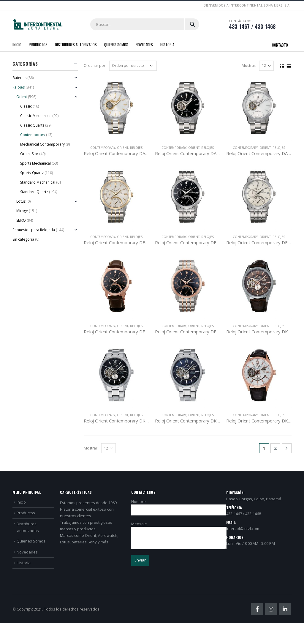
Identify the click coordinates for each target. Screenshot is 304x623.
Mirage (22, 210)
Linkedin (285, 609)
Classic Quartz (32, 125)
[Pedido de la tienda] (133, 66)
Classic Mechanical (35, 115)
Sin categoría (23, 239)
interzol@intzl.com (242, 528)
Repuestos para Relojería (33, 229)
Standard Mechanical (37, 182)
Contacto (280, 45)
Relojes (136, 148)
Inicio (16, 45)
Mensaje (179, 530)
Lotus (21, 201)
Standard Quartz (34, 191)
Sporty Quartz (32, 172)
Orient (122, 148)
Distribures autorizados (76, 45)
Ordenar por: (95, 65)
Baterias (19, 77)
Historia (167, 45)
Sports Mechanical (35, 163)
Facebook (257, 609)
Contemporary (102, 148)
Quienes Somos (116, 45)
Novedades (144, 45)
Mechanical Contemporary (42, 144)
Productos (38, 45)
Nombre (178, 505)
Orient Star (29, 153)
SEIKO (21, 220)
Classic (26, 106)
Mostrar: (249, 65)
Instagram (271, 609)
